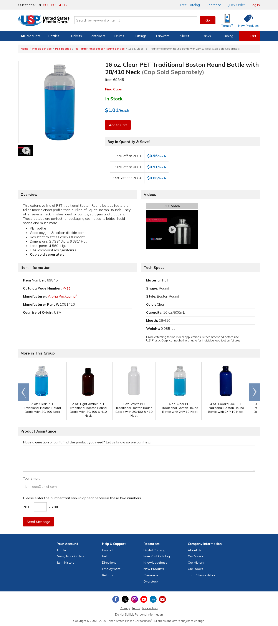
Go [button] (207, 20)
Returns (107, 575)
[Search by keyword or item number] (135, 20)
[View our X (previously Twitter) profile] (125, 599)
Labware (163, 36)
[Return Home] (44, 21)
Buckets (76, 36)
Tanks (206, 36)
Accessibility (150, 608)
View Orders (70, 556)
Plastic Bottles (42, 48)
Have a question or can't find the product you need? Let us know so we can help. (87, 442)
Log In (255, 5)
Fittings (141, 36)
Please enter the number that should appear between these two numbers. (82, 498)
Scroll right (254, 392)
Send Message (38, 521)
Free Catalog (157, 556)
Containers (97, 36)
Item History (65, 562)
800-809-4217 (55, 5)
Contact (107, 550)
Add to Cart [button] (118, 125)
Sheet (184, 36)
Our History (196, 562)
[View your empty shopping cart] (249, 36)
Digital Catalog (154, 550)
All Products (31, 36)
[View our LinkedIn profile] (153, 599)
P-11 (67, 288)
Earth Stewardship (201, 575)
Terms (136, 608)
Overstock (151, 581)
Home (24, 48)
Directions (109, 562)
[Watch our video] (25, 150)
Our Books (195, 569)
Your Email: (31, 478)
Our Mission (196, 556)
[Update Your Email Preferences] (162, 599)
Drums (119, 36)
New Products (154, 569)
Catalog (190, 5)
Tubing (228, 36)
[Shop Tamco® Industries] (227, 20)
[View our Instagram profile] (134, 599)
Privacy (125, 608)
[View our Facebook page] (115, 599)
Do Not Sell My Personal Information (139, 614)
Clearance (213, 5)
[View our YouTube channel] (143, 599)
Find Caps (113, 89)
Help (105, 556)
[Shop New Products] (247, 20)
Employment (111, 569)
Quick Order (236, 5)
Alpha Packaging (62, 296)
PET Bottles (63, 48)
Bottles (54, 36)
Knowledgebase (155, 562)
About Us (195, 550)
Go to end (24, 392)
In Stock (113, 99)
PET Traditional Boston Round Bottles (99, 48)
